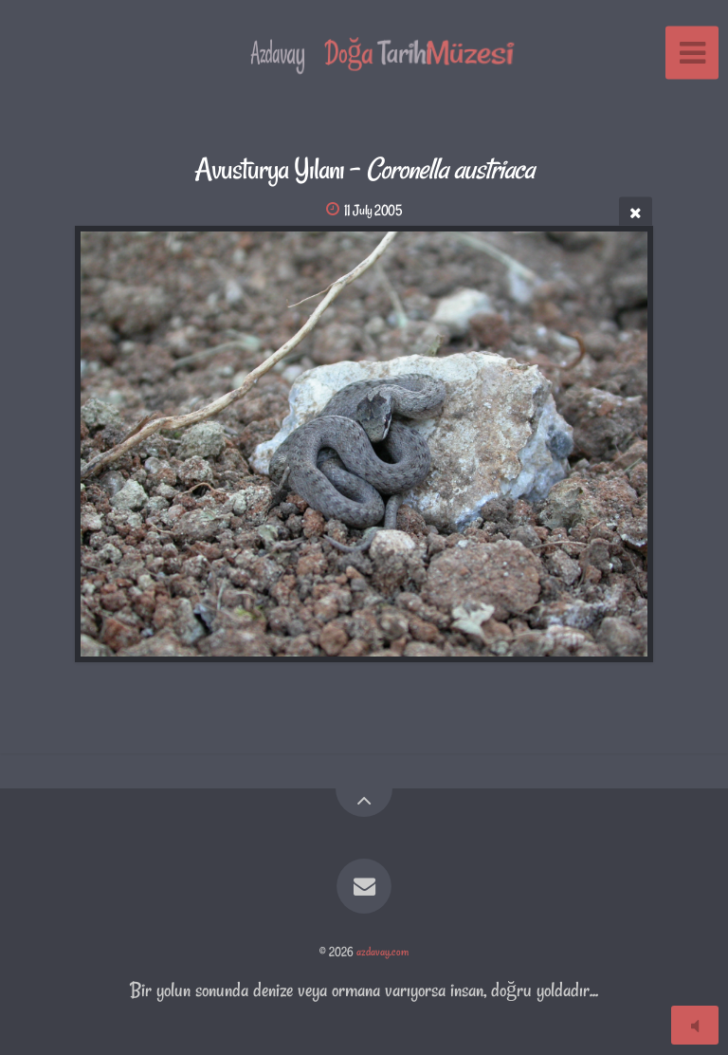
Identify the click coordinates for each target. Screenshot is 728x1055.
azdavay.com (382, 951)
